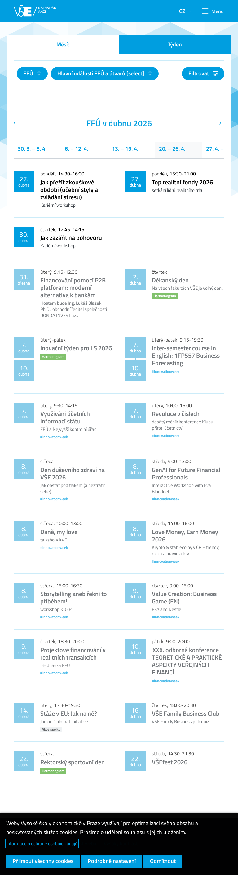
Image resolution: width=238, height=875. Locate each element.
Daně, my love (58, 532)
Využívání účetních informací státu (65, 417)
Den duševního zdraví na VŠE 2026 (72, 473)
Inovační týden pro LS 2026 (76, 348)
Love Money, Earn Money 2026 (185, 535)
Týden (175, 44)
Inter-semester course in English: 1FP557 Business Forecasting (186, 355)
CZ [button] (182, 11)
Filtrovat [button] (203, 73)
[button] (210, 11)
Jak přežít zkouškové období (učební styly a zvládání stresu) (69, 189)
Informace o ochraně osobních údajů (41, 843)
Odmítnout (163, 861)
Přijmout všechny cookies (43, 861)
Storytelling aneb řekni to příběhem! (73, 597)
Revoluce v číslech (176, 413)
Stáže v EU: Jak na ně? (68, 713)
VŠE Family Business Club (185, 713)
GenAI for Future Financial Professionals (186, 473)
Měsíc (63, 44)
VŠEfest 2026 (169, 762)
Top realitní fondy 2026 (182, 182)
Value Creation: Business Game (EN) (184, 597)
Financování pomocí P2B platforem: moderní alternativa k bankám (73, 287)
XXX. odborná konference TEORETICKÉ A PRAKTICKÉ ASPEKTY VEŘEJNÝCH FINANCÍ (187, 661)
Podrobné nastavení (112, 861)
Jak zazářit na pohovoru (71, 237)
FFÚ (28, 73)
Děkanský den (170, 280)
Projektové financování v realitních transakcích (73, 653)
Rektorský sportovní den (72, 762)
